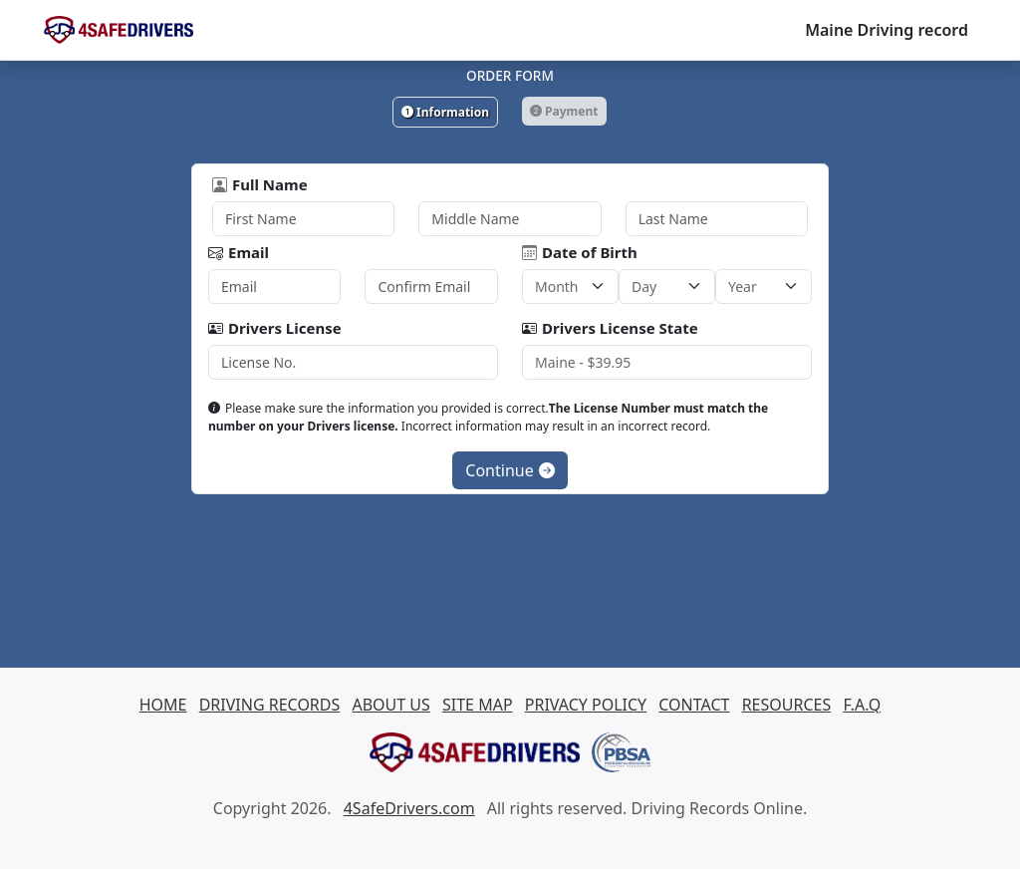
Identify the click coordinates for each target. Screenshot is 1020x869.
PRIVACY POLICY (585, 705)
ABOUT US (390, 705)
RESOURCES (787, 705)
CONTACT (693, 705)
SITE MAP (477, 705)
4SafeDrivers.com (409, 808)
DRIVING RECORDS (270, 705)
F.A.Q (862, 705)
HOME (163, 705)
